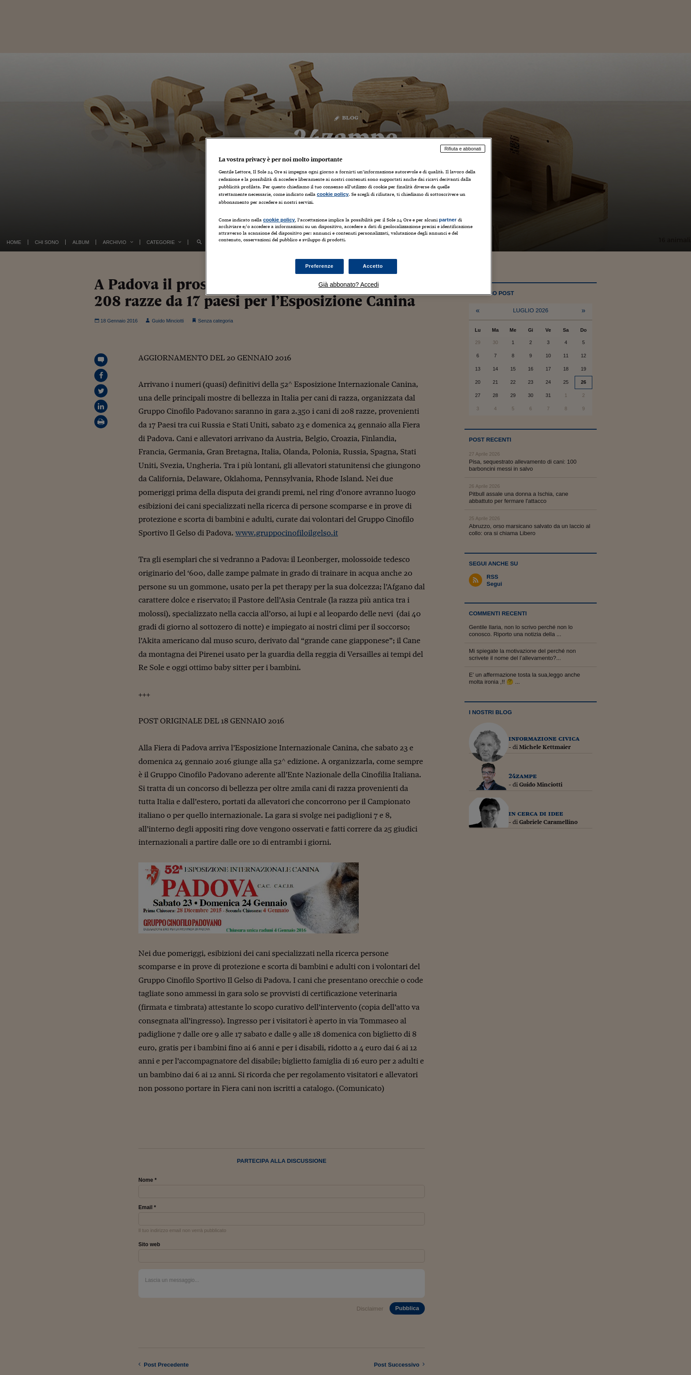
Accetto (373, 266)
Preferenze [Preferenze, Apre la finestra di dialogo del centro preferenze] (319, 266)
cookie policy (333, 194)
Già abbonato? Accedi (349, 284)
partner (448, 219)
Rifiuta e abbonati (462, 148)
